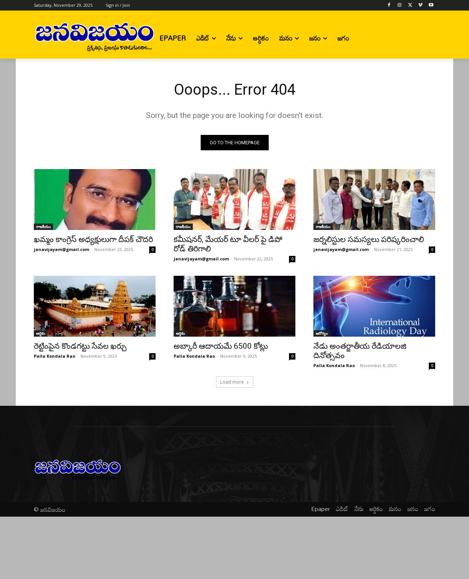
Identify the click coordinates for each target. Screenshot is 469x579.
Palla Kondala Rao (54, 356)
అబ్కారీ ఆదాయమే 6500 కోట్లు (221, 346)
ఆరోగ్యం (322, 333)
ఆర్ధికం (40, 333)
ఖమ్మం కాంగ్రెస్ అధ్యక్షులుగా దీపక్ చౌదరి (93, 239)
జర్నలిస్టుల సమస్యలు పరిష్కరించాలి (368, 239)
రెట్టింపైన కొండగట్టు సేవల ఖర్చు (80, 346)
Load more (234, 382)
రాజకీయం (43, 226)
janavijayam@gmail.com (61, 249)
